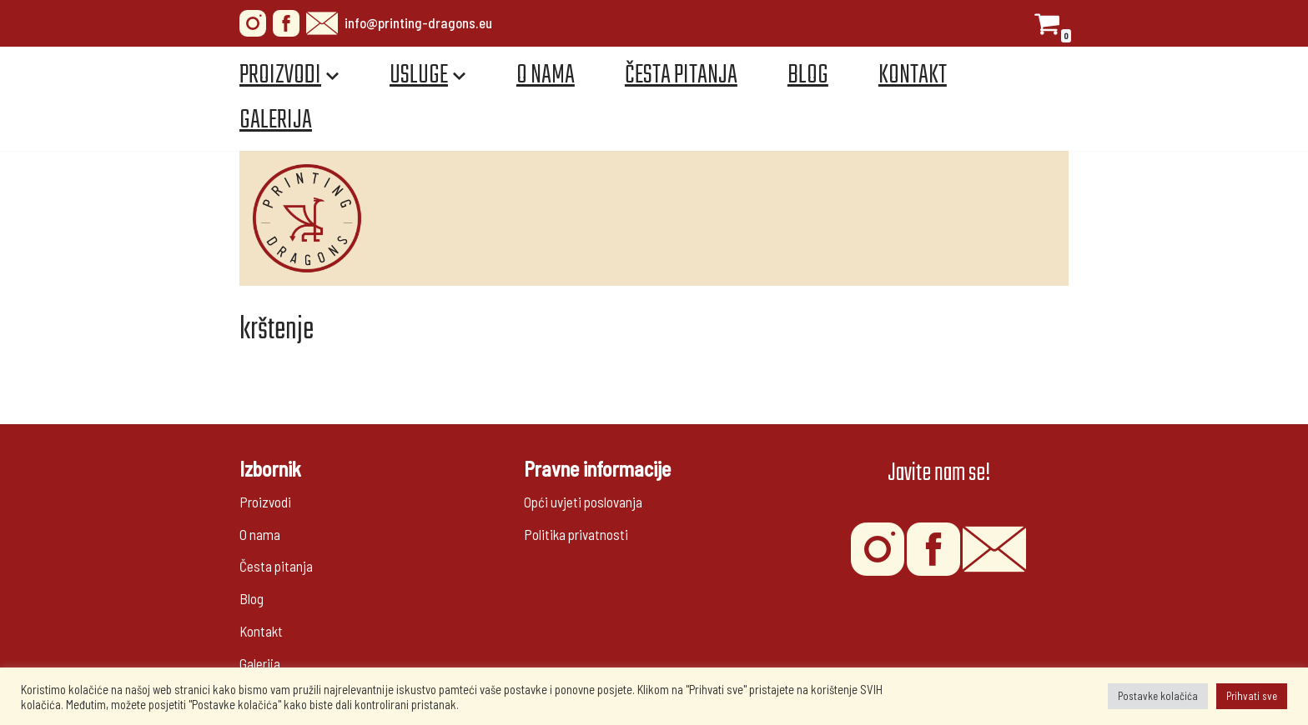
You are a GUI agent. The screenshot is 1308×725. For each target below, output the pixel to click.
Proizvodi (265, 501)
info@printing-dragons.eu (399, 23)
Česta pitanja (681, 75)
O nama (545, 75)
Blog (807, 75)
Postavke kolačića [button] (1158, 695)
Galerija (275, 120)
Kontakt (912, 75)
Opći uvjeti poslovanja (583, 501)
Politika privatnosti (576, 534)
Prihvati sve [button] (1251, 695)
